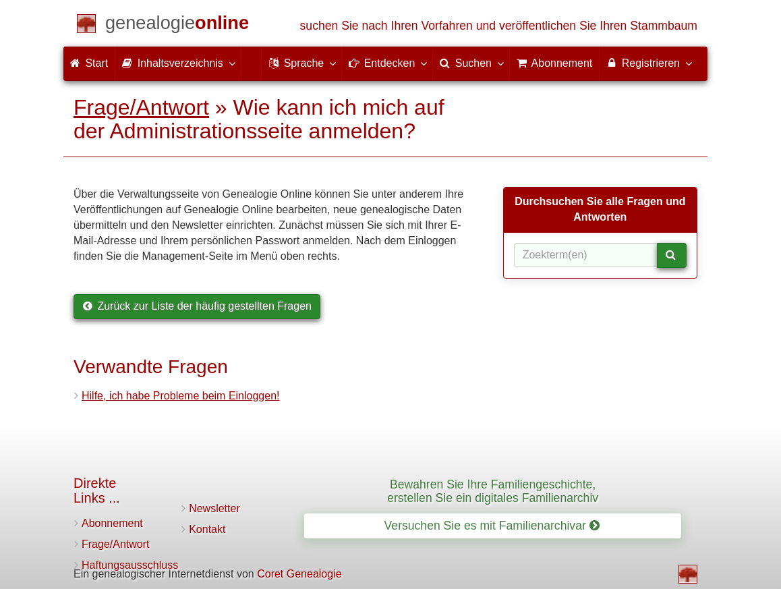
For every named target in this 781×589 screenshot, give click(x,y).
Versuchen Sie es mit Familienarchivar (492, 525)
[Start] (177, 25)
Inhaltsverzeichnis (178, 62)
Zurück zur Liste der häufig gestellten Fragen (197, 306)
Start (89, 63)
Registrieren (648, 62)
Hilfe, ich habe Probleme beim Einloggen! (181, 395)
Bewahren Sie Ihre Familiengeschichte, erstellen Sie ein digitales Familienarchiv (492, 491)
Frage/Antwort (141, 107)
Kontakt (207, 529)
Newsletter (214, 508)
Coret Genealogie (299, 574)
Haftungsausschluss (130, 565)
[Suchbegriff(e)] (586, 255)
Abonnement (112, 523)
